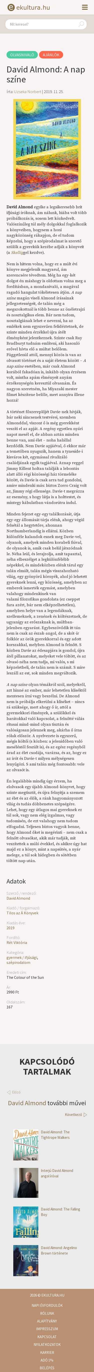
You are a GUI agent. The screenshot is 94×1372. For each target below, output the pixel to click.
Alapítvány (47, 1321)
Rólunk (47, 1313)
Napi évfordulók (47, 1305)
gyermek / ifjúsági (22, 957)
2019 (11, 927)
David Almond (18, 898)
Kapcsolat (47, 1336)
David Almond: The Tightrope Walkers (41, 1134)
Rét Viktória (17, 942)
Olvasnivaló (22, 54)
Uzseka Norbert (27, 91)
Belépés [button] (47, 1368)
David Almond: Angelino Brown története (45, 1250)
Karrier (47, 1352)
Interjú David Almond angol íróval (43, 1173)
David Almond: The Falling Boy (46, 1212)
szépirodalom (18, 962)
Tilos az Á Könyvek (22, 912)
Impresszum (47, 1328)
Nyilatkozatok (47, 1344)
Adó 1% (47, 1360)
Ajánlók (51, 54)
